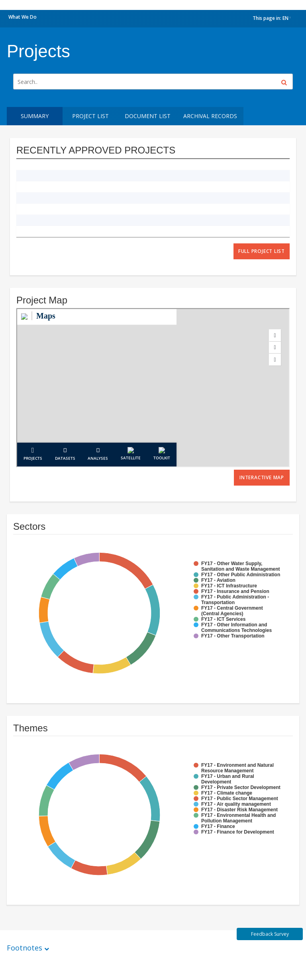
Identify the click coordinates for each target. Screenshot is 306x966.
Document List (148, 116)
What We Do (22, 17)
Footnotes (24, 947)
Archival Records (210, 116)
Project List (90, 116)
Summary (35, 116)
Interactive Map (261, 477)
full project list (261, 251)
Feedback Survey (270, 934)
